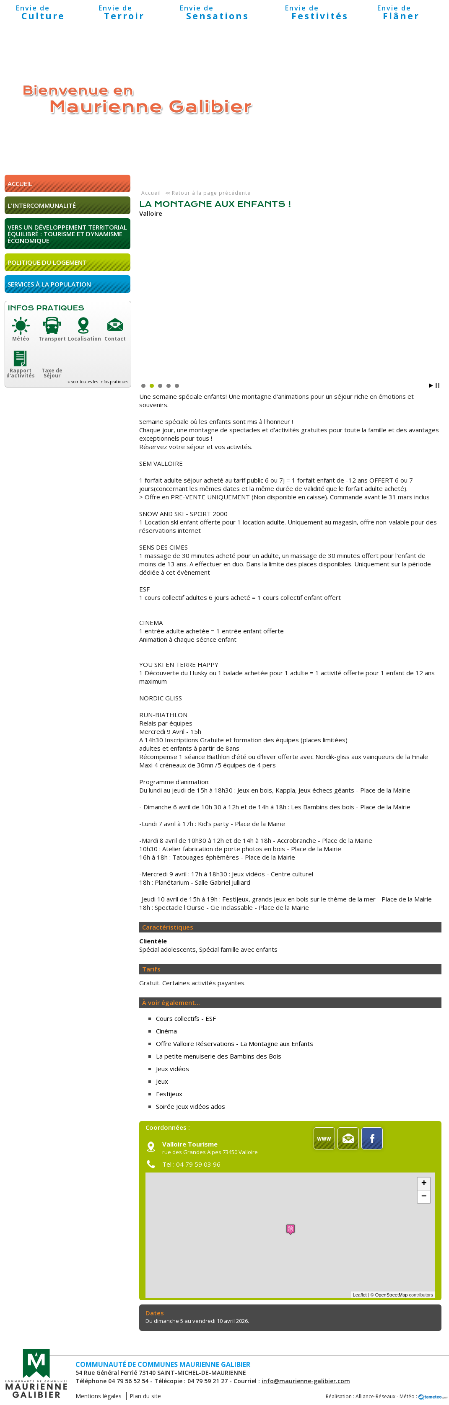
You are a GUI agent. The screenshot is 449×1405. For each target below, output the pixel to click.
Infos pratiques (46, 308)
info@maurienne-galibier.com (306, 1381)
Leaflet (360, 1294)
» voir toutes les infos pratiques (97, 382)
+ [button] (424, 1184)
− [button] (424, 1197)
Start (431, 385)
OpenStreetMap (391, 1294)
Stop (437, 385)
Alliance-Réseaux (375, 1396)
